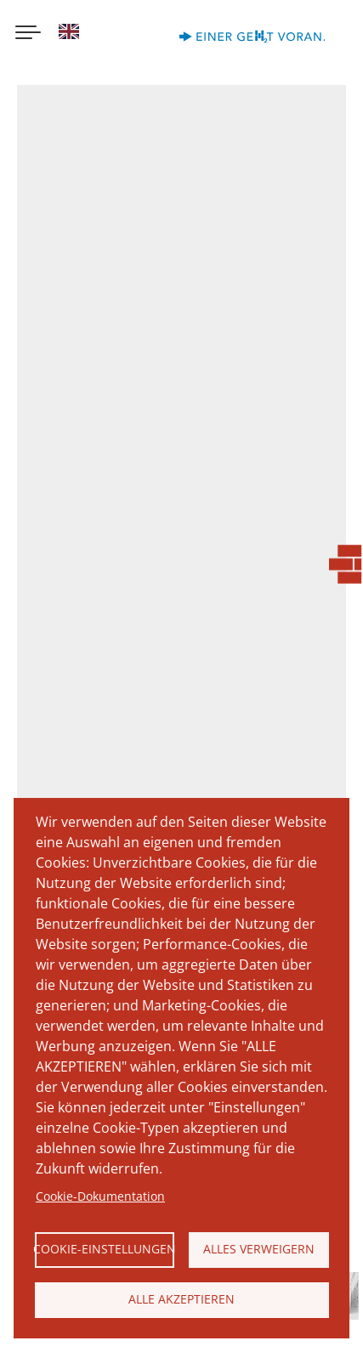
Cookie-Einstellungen (105, 1249)
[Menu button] (28, 34)
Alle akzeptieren (181, 1299)
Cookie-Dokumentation (100, 1196)
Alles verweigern (259, 1249)
